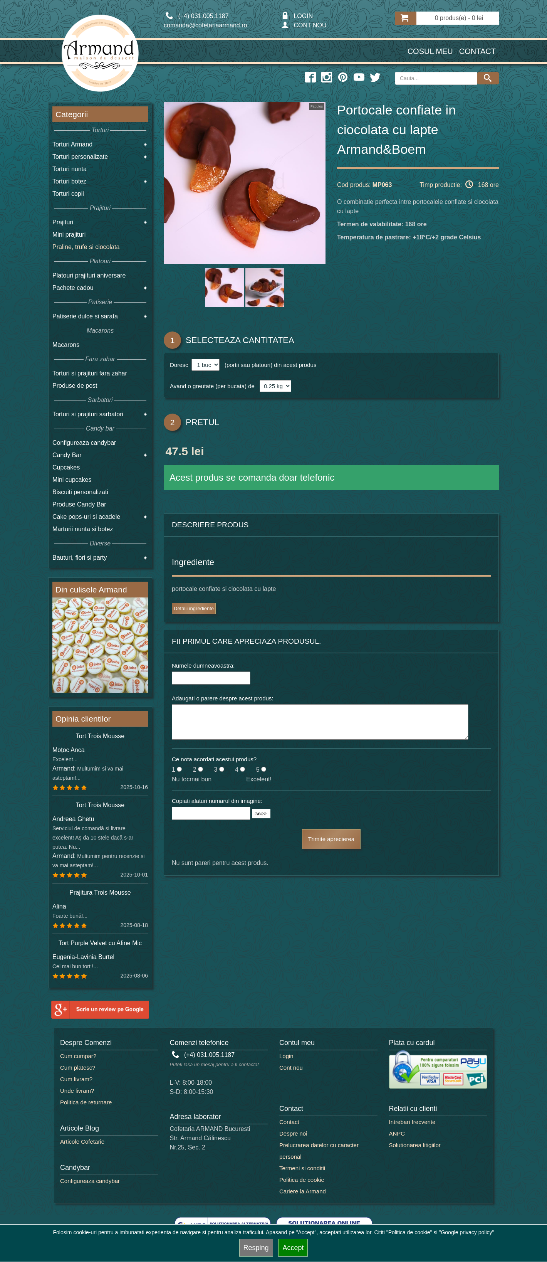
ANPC (397, 1133)
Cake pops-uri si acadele (86, 516)
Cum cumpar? (78, 1056)
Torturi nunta (69, 169)
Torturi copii (68, 193)
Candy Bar (67, 455)
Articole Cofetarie (82, 1141)
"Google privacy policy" (466, 1232)
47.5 (176, 453)
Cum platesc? (78, 1067)
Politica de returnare (86, 1102)
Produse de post (74, 385)
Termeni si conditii (302, 1168)
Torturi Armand (72, 144)
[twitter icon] (375, 77)
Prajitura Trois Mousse (100, 892)
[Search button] (488, 78)
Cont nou (291, 1067)
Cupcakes (66, 467)
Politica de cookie (301, 1179)
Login (286, 1056)
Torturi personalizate (80, 156)
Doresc (180, 365)
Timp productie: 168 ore (459, 184)
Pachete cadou (73, 287)
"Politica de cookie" (409, 1232)
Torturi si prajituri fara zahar (89, 373)
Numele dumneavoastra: (203, 665)
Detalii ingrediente (194, 608)
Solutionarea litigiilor (415, 1145)
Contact (477, 51)
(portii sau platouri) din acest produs (269, 365)
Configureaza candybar (84, 442)
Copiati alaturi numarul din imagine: (217, 801)
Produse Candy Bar (79, 504)
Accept (293, 1248)
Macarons (65, 345)
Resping (256, 1248)
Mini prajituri (69, 234)
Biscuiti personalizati (80, 492)
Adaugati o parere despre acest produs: (223, 698)
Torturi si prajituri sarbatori (87, 414)
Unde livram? (77, 1090)
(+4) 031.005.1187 (203, 1055)
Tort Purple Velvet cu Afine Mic (100, 943)
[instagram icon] (327, 77)
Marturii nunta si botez (82, 529)
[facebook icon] (310, 77)
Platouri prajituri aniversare (89, 275)
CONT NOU (303, 25)
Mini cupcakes (71, 479)
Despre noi (293, 1133)
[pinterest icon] (343, 77)
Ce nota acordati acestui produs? (214, 759)
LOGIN (297, 16)
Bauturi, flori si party (79, 557)
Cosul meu (430, 51)
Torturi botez (69, 181)
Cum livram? (76, 1079)
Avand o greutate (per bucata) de (212, 386)
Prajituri (62, 222)
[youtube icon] (359, 77)
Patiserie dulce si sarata (85, 316)
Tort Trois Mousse (100, 736)
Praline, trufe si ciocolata (85, 247)
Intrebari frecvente (412, 1122)
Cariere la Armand (302, 1191)
